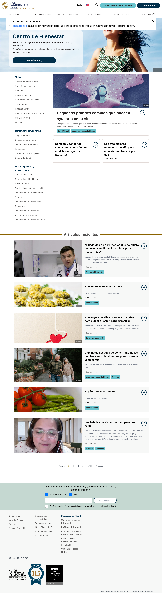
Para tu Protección (43, 531)
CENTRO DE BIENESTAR (121, 14)
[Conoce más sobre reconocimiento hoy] (55, 575)
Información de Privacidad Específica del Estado (71, 541)
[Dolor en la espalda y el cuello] (31, 113)
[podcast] (26, 557)
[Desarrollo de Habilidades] (31, 179)
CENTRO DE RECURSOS (94, 14)
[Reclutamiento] (31, 183)
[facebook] (22, 557)
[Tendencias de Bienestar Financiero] (31, 146)
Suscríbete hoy (105, 501)
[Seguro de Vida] (31, 135)
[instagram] (10, 557)
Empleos (13, 524)
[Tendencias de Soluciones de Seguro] (31, 195)
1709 (90, 466)
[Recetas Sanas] (31, 109)
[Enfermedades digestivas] (31, 100)
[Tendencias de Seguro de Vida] (31, 188)
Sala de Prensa (16, 520)
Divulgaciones (41, 535)
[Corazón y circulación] (31, 86)
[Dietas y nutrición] (31, 95)
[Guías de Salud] (31, 118)
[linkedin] (18, 557)
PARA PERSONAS (13, 14)
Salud (76, 494)
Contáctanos (148, 5)
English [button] (80, 5)
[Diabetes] (31, 91)
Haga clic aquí (20, 26)
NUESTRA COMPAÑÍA (148, 14)
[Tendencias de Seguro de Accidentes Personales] (31, 213)
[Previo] (60, 466)
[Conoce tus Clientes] (31, 174)
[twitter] (14, 557)
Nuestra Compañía (17, 528)
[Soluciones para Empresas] (31, 153)
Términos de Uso (43, 523)
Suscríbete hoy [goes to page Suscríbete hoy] (34, 60)
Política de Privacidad (71, 527)
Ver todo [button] (19, 122)
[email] (68, 500)
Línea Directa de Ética (45, 527)
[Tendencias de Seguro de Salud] (31, 220)
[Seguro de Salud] (31, 158)
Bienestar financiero (58, 494)
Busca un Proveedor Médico (118, 5)
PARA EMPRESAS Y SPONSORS (40, 14)
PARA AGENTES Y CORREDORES (67, 14)
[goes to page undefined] (141, 112)
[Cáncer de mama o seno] (31, 82)
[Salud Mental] (31, 104)
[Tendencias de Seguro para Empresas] (31, 204)
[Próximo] (100, 466)
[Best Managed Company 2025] (18, 575)
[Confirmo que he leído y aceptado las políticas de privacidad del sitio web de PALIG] (46, 506)
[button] (90, 5)
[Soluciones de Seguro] (31, 140)
